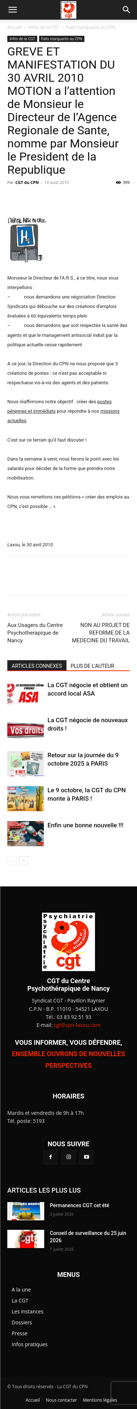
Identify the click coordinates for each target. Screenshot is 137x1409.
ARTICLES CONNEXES (37, 666)
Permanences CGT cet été (80, 1205)
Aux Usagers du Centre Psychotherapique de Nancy (35, 633)
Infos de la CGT (44, 27)
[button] (12, 10)
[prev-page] (11, 860)
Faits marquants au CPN (90, 27)
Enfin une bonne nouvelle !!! (85, 825)
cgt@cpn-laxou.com (77, 1024)
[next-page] (23, 860)
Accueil (14, 27)
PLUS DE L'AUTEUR (92, 666)
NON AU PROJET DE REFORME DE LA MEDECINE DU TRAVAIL (101, 633)
